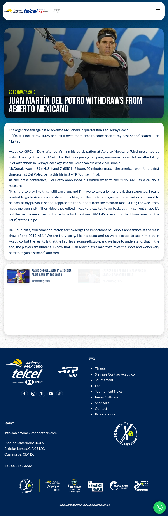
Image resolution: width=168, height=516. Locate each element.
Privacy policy (105, 414)
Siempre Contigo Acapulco (115, 374)
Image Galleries (106, 397)
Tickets (100, 368)
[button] (158, 11)
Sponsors (102, 403)
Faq (98, 385)
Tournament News (108, 391)
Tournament (104, 380)
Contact (101, 408)
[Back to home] (31, 11)
